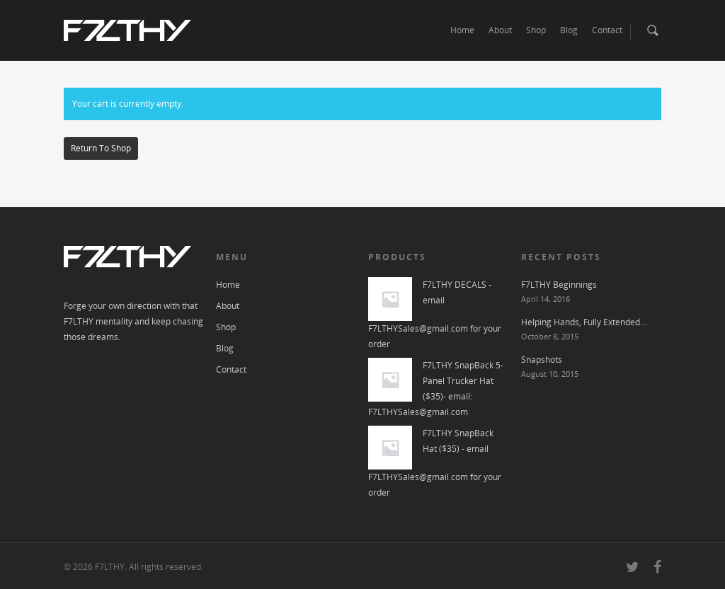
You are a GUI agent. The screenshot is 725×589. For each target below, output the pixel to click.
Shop (536, 30)
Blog (569, 30)
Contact (607, 30)
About (500, 30)
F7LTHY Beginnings (559, 285)
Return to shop (101, 148)
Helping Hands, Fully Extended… (583, 322)
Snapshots (541, 360)
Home (462, 30)
